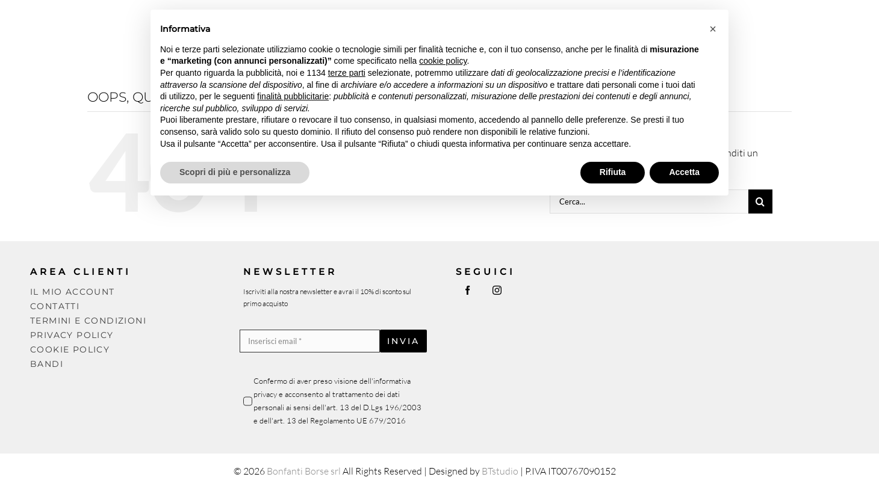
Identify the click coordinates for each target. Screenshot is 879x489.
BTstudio (500, 471)
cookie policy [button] (443, 61)
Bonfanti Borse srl (304, 471)
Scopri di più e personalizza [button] (234, 172)
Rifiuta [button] (613, 172)
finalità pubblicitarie (293, 96)
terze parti (346, 73)
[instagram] (497, 290)
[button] (712, 28)
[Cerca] (760, 201)
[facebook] (467, 290)
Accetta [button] (684, 172)
